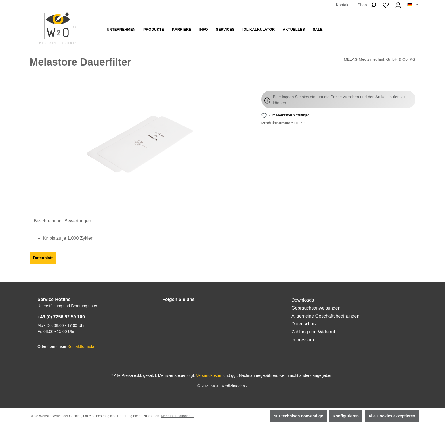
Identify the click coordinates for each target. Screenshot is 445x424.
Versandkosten (209, 375)
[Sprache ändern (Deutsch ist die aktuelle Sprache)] (412, 5)
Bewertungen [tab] (77, 220)
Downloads (302, 300)
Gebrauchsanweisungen (316, 308)
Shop (362, 5)
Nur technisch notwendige (298, 416)
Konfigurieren (346, 416)
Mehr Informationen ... (177, 416)
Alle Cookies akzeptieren (391, 416)
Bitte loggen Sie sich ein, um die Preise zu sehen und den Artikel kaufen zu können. (339, 100)
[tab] (48, 221)
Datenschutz (304, 323)
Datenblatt (43, 258)
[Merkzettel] (385, 5)
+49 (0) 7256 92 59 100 (61, 316)
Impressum (302, 339)
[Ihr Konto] (398, 5)
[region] (140, 145)
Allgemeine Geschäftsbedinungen (325, 316)
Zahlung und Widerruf (313, 331)
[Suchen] (373, 5)
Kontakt (342, 5)
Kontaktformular (81, 346)
